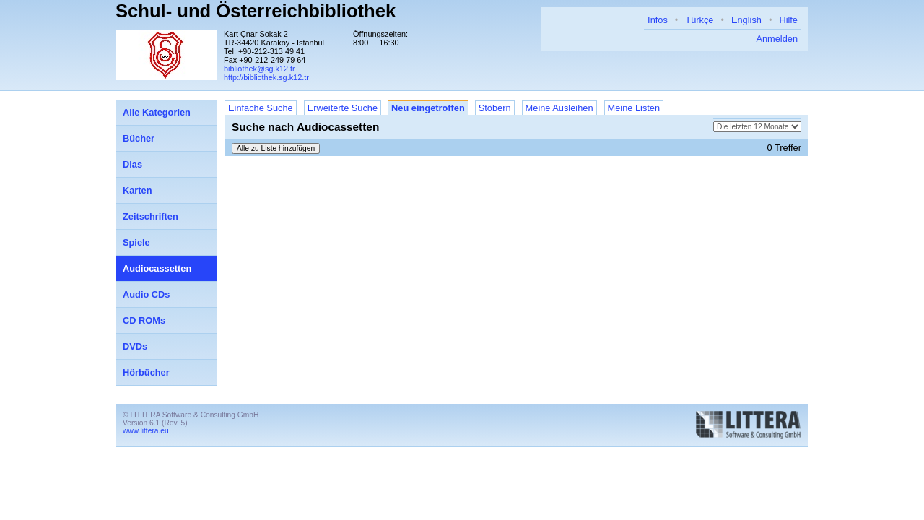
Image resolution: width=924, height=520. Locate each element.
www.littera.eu (146, 431)
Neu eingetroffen (428, 108)
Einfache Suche (260, 108)
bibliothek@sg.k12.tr (259, 68)
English (746, 19)
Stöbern (495, 108)
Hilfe (788, 19)
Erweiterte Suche (343, 108)
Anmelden (777, 38)
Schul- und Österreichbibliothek (256, 11)
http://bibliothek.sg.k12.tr (266, 77)
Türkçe (699, 19)
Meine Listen (634, 108)
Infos (658, 19)
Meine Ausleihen (559, 108)
